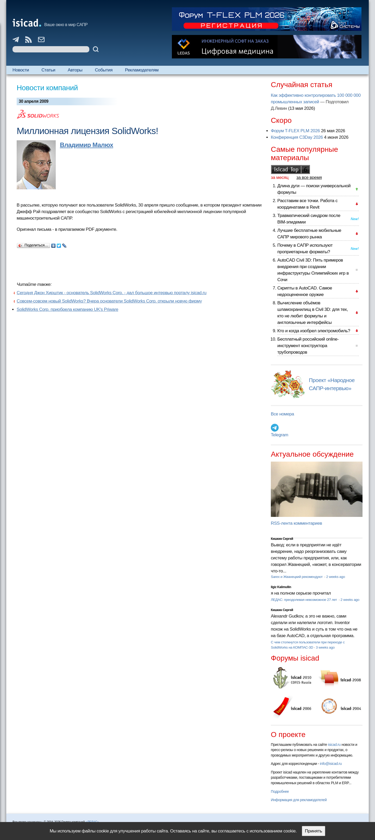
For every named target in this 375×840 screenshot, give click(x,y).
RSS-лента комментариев (296, 523)
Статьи (48, 70)
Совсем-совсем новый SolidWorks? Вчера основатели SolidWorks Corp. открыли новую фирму (109, 301)
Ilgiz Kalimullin (281, 587)
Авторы (75, 70)
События (104, 70)
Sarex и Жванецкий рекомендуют (297, 577)
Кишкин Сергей (282, 539)
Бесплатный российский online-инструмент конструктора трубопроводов (308, 346)
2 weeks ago (335, 577)
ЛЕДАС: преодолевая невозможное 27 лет (304, 600)
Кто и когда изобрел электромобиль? (313, 330)
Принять (313, 831)
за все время (309, 177)
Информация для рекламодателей (299, 800)
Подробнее (280, 791)
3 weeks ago (325, 647)
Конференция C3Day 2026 (297, 137)
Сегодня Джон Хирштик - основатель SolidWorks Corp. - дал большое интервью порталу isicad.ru (112, 292)
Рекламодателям (142, 70)
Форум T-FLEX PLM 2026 (295, 130)
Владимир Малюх (86, 144)
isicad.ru (334, 744)
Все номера (282, 414)
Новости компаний (47, 88)
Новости (20, 70)
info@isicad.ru (331, 764)
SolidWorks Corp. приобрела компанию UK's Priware (67, 309)
